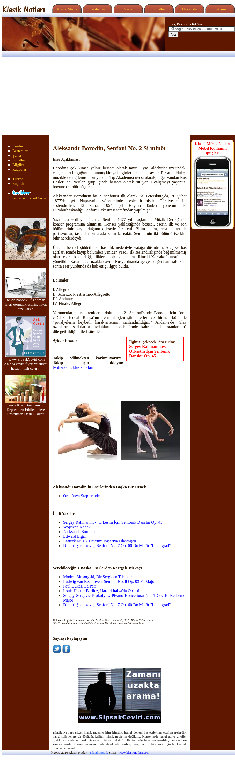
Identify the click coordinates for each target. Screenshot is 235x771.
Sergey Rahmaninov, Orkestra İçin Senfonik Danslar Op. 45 (149, 351)
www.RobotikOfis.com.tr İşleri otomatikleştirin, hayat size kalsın (26, 303)
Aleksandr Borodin (79, 531)
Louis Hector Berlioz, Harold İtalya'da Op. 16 (101, 591)
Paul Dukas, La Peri (79, 586)
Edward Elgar (74, 536)
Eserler (127, 9)
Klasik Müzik (66, 9)
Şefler (16, 155)
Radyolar (19, 169)
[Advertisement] (117, 96)
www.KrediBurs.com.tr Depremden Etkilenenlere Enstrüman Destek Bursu (25, 408)
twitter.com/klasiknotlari (73, 367)
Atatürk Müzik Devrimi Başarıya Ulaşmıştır (99, 541)
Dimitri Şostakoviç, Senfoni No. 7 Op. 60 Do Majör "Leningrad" (117, 545)
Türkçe (17, 179)
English (18, 183)
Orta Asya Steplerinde (81, 496)
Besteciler (96, 9)
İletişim (219, 9)
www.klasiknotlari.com (134, 752)
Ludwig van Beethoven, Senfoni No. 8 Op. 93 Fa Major (109, 581)
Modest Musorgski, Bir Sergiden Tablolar (97, 577)
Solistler (158, 9)
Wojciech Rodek (77, 527)
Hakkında (189, 9)
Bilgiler (18, 165)
